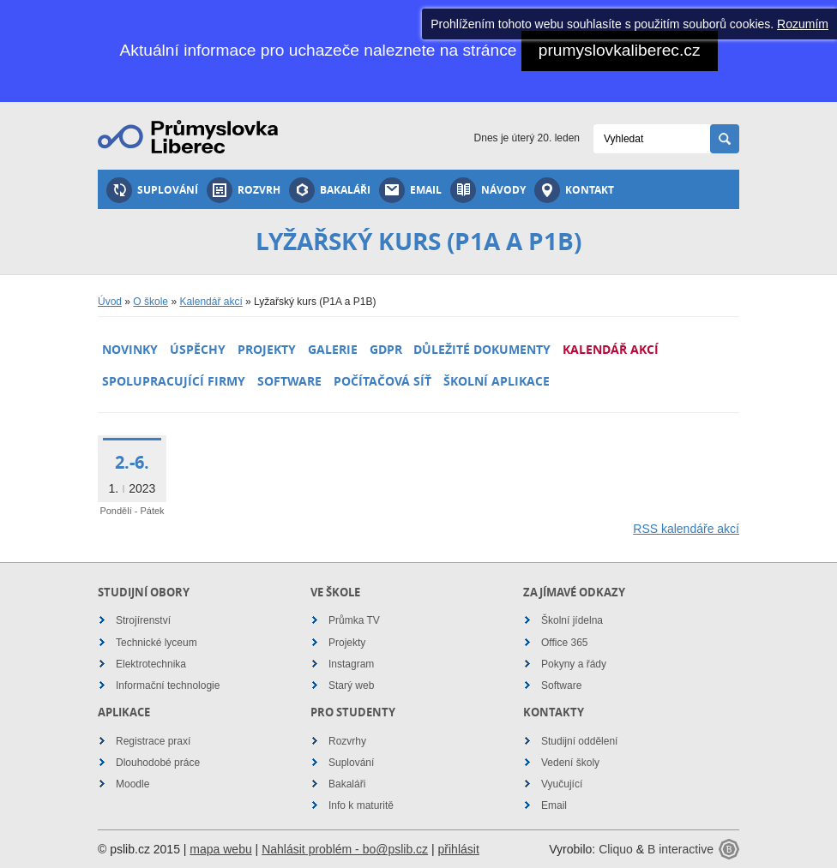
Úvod (110, 302)
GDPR (386, 349)
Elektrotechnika (151, 664)
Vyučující (561, 784)
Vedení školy (570, 763)
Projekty (267, 349)
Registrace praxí (153, 741)
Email (410, 190)
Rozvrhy (347, 741)
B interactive (680, 849)
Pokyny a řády (573, 664)
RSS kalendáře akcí (686, 529)
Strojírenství (143, 620)
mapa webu (220, 849)
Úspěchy (198, 349)
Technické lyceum (156, 643)
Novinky (130, 349)
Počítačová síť (382, 381)
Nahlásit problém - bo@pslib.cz (345, 849)
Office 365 (564, 643)
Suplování (152, 190)
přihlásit (458, 849)
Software (289, 381)
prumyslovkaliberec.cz (620, 50)
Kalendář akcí (210, 302)
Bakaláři (329, 190)
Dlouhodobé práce (158, 763)
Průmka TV (354, 620)
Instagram (351, 664)
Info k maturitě (361, 805)
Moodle (132, 784)
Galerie (333, 349)
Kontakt (574, 190)
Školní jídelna (572, 620)
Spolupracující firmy (173, 381)
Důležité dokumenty (482, 349)
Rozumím (802, 24)
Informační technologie (168, 685)
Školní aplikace (496, 381)
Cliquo (616, 849)
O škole (150, 302)
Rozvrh (243, 190)
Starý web (351, 685)
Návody (488, 190)
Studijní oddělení (579, 741)
